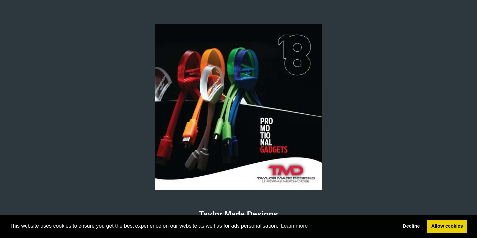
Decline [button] (411, 226)
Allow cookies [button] (447, 226)
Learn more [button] (294, 226)
